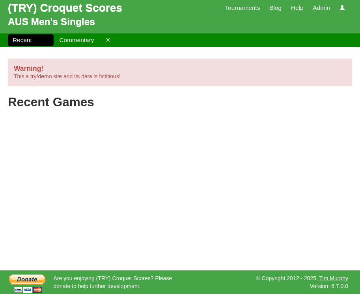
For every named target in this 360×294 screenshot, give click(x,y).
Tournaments (242, 7)
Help (297, 7)
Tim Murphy (333, 278)
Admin (321, 7)
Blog (275, 7)
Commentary (76, 40)
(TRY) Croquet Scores (65, 8)
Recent (22, 40)
